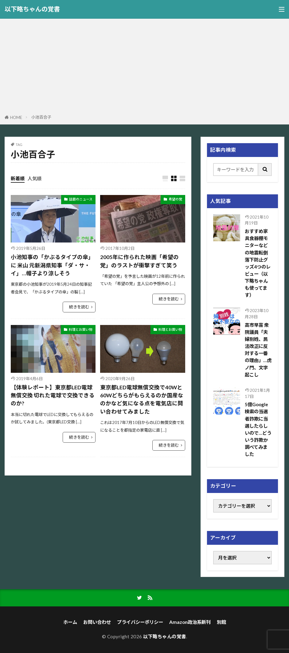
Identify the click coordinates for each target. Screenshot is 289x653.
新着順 (18, 178)
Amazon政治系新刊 (190, 622)
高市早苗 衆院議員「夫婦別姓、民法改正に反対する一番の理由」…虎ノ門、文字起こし (258, 349)
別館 (221, 622)
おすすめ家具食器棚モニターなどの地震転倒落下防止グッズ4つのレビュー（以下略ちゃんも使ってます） (258, 263)
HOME (16, 117)
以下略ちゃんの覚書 (32, 9)
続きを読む (79, 306)
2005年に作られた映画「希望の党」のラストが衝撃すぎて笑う (139, 261)
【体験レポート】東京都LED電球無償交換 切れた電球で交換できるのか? (53, 395)
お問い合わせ (97, 622)
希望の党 (175, 199)
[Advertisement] (144, 68)
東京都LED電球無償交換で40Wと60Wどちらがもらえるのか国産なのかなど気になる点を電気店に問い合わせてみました (141, 399)
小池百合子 (41, 117)
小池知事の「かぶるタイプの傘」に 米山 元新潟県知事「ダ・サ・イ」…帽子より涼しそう (52, 265)
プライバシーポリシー (140, 622)
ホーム (70, 622)
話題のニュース (80, 199)
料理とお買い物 (80, 329)
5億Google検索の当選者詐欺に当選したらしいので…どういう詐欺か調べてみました (258, 429)
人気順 (34, 178)
